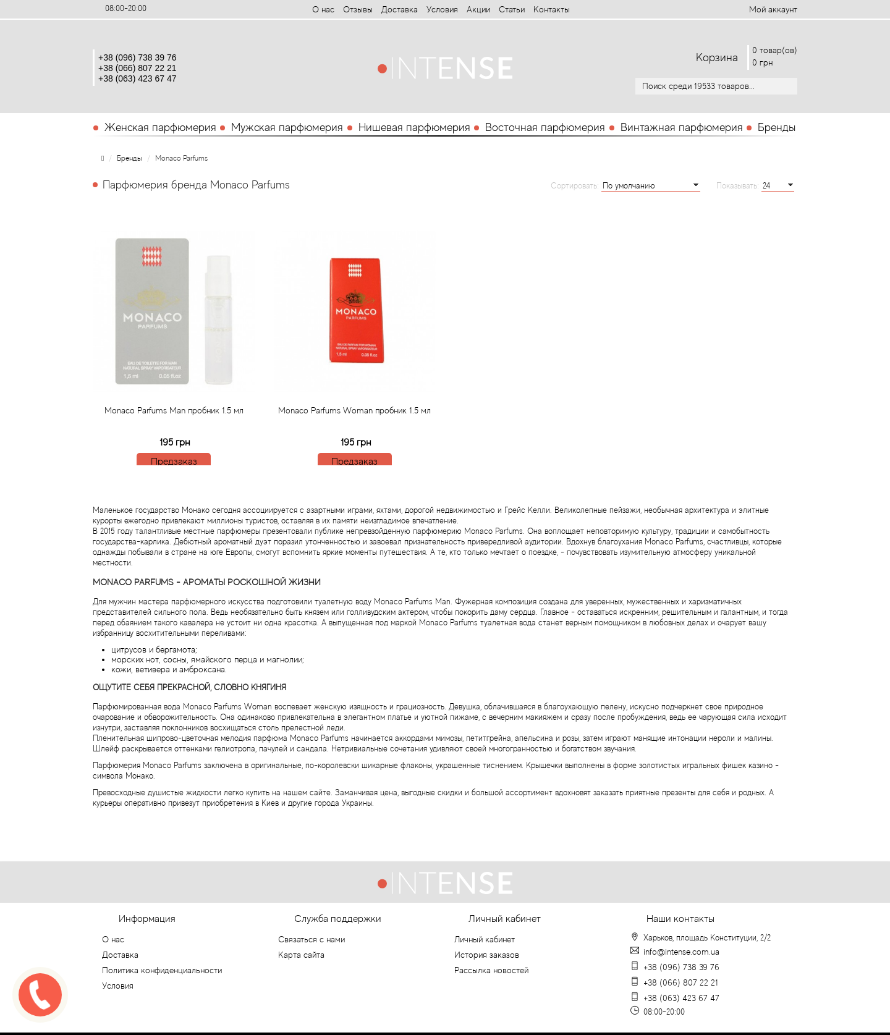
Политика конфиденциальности (162, 970)
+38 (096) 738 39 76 (137, 57)
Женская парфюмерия (160, 127)
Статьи (512, 9)
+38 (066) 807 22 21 (137, 68)
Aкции (478, 9)
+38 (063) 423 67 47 (137, 78)
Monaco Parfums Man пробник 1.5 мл (174, 442)
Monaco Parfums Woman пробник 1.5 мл (354, 442)
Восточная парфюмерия (545, 127)
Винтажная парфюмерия (682, 127)
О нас (323, 9)
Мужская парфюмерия (287, 127)
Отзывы (358, 9)
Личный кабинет (484, 939)
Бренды (776, 127)
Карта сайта (301, 955)
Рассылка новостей (491, 970)
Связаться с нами (311, 939)
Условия (442, 9)
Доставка (399, 9)
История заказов (486, 955)
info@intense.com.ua (681, 952)
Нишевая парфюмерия (414, 127)
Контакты (551, 9)
